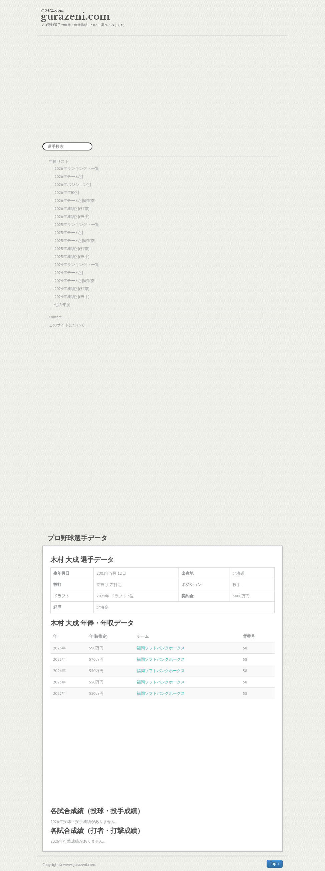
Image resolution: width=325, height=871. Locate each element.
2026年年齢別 (66, 192)
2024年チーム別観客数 (74, 280)
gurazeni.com (75, 16)
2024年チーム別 (68, 272)
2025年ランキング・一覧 (76, 224)
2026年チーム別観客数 (74, 200)
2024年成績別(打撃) (71, 288)
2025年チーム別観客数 (74, 240)
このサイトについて (67, 324)
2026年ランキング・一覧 (76, 168)
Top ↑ (275, 863)
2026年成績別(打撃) (71, 208)
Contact (55, 316)
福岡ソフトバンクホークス (161, 647)
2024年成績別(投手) (71, 296)
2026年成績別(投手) (71, 216)
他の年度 (62, 304)
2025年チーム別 (68, 232)
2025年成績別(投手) (71, 256)
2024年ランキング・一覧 (76, 264)
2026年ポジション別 (72, 184)
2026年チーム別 (68, 176)
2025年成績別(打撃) (71, 248)
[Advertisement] (162, 89)
